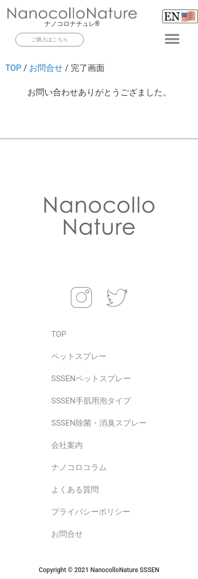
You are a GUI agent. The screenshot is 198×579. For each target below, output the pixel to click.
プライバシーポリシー (90, 512)
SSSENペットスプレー (91, 378)
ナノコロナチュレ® (72, 23)
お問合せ (46, 68)
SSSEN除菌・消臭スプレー (99, 423)
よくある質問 (75, 489)
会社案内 (67, 445)
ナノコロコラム (79, 467)
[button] (172, 39)
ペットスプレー (79, 356)
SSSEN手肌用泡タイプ (91, 401)
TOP (13, 68)
